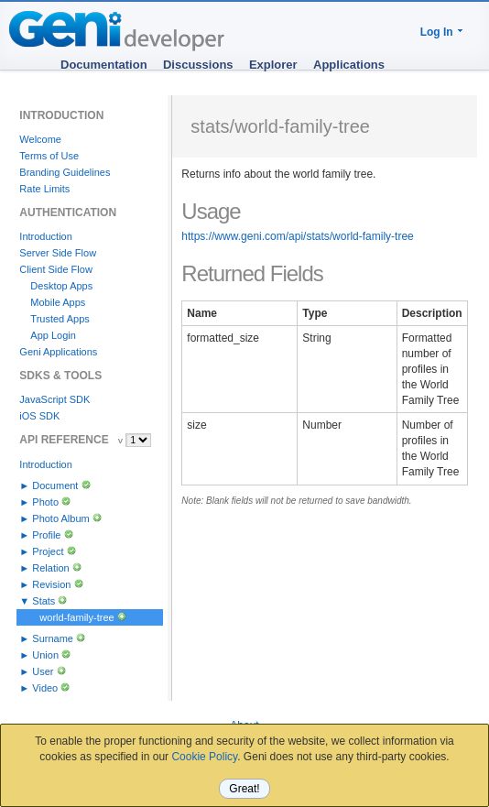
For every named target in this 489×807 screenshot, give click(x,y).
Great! (244, 788)
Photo (45, 501)
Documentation (103, 64)
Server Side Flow (57, 252)
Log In (436, 32)
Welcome (40, 139)
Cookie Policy (204, 756)
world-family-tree (76, 617)
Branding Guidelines (64, 172)
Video (45, 687)
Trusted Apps (59, 318)
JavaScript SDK (54, 399)
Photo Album (60, 518)
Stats (43, 600)
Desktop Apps (61, 285)
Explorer (273, 64)
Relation (50, 567)
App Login (53, 335)
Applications (349, 64)
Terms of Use (49, 155)
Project (47, 551)
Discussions (198, 64)
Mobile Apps (57, 302)
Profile (46, 534)
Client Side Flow (55, 269)
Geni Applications (58, 351)
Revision (51, 584)
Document (55, 485)
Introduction (45, 236)
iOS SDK (39, 415)
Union (45, 654)
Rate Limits (44, 188)
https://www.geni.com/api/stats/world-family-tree (297, 236)
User (42, 671)
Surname (52, 638)
